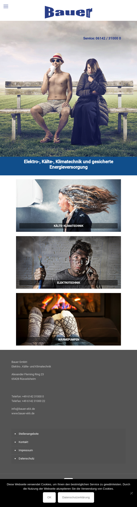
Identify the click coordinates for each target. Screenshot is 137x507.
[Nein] (131, 493)
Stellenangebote (29, 433)
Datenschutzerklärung (76, 497)
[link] (68, 205)
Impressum (26, 450)
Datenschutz (26, 458)
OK (49, 497)
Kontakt (23, 442)
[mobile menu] (6, 6)
